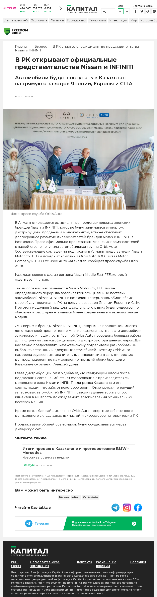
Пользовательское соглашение (45, 564)
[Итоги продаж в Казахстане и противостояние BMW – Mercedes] (78, 451)
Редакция (138, 562)
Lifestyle (28, 465)
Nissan (64, 497)
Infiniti (75, 497)
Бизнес (40, 47)
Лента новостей (16, 20)
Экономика (39, 20)
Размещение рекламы (106, 564)
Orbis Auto (90, 497)
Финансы (57, 20)
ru (121, 11)
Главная (22, 47)
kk (127, 11)
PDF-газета (16, 564)
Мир (134, 20)
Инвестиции (118, 20)
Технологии (97, 20)
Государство (76, 20)
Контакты (84, 562)
